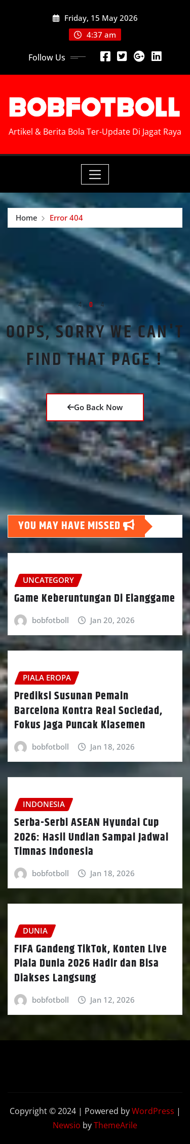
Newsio (67, 1125)
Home (26, 217)
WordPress (153, 1111)
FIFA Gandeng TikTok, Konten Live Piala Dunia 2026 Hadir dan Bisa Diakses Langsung (90, 964)
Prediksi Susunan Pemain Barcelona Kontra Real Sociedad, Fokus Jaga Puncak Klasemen (88, 711)
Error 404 (66, 217)
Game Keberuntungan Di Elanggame (94, 598)
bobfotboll (50, 620)
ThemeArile (115, 1125)
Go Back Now (95, 407)
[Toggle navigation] (95, 174)
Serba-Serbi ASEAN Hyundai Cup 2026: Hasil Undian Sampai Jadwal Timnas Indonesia (91, 837)
